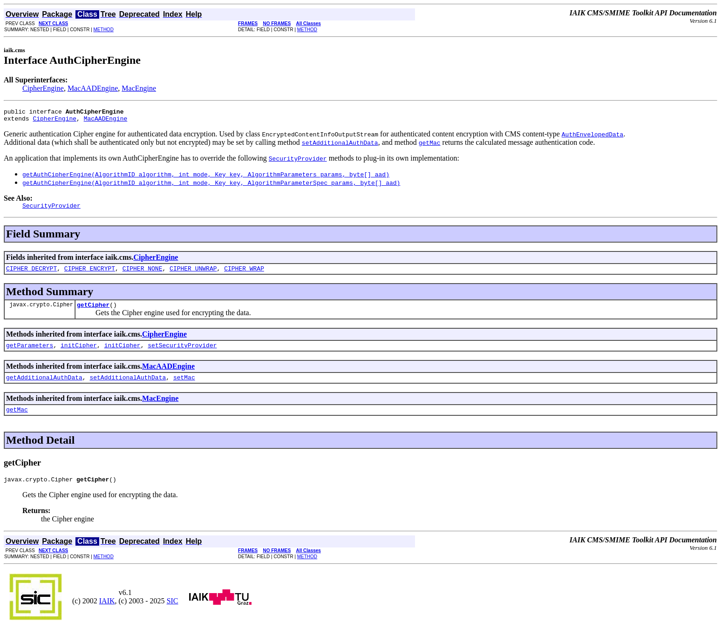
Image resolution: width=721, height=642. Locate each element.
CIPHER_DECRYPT (31, 274)
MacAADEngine (93, 88)
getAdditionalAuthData (44, 387)
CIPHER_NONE (142, 274)
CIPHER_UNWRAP (193, 274)
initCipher (79, 353)
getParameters (29, 353)
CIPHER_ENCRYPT (89, 274)
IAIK (107, 613)
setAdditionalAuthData (127, 387)
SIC (172, 613)
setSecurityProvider (182, 353)
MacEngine (139, 88)
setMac (184, 387)
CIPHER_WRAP (244, 274)
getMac (17, 420)
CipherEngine (43, 88)
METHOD (104, 29)
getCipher (93, 311)
